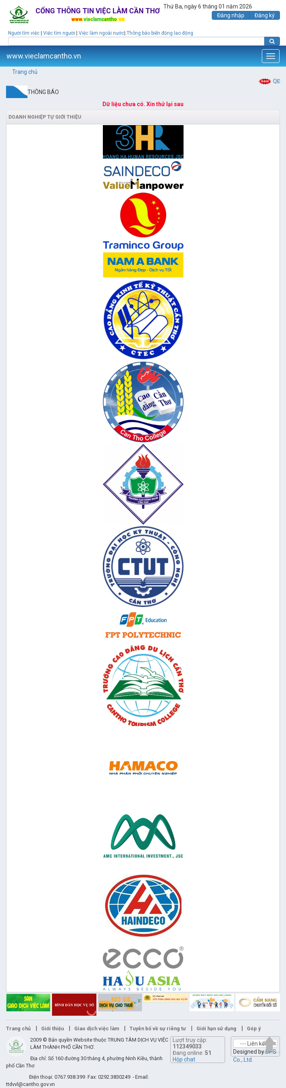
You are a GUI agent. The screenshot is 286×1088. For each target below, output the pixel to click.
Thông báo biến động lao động (160, 33)
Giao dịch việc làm (96, 1028)
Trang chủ (25, 72)
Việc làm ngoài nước (101, 33)
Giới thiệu (52, 1028)
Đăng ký (265, 15)
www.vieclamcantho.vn (43, 56)
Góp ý (254, 1028)
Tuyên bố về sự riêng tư (157, 1028)
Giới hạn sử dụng (216, 1028)
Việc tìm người (59, 33)
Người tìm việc (24, 33)
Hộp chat (184, 1059)
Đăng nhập (230, 15)
